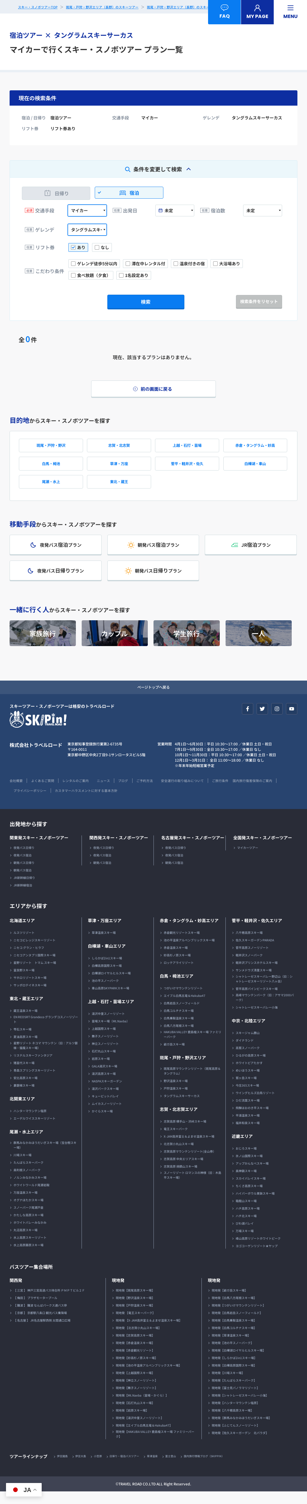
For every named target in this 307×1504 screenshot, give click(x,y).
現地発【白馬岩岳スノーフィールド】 (237, 1324)
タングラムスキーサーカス (182, 1107)
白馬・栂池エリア (176, 988)
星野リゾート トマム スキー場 (34, 974)
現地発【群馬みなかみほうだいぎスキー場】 (242, 1429)
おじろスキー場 (246, 1160)
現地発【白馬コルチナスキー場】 (234, 1339)
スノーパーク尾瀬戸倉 (28, 1219)
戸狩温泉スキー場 (176, 1100)
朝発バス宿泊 (22, 882)
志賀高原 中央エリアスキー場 (183, 1171)
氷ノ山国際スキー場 (249, 1168)
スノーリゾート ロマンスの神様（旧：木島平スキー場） (192, 1187)
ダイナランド (245, 1052)
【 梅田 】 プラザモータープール (35, 1309)
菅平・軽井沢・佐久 (187, 468)
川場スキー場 (22, 1167)
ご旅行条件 (242, 792)
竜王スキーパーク (176, 1141)
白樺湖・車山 (255, 468)
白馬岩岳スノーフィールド (182, 1015)
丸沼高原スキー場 (25, 1242)
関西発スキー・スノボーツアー (118, 850)
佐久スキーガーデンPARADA (255, 952)
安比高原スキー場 (25, 1089)
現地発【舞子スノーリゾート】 (137, 1399)
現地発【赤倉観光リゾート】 (135, 1362)
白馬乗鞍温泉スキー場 (179, 1030)
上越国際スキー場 (104, 1040)
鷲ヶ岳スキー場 (246, 1089)
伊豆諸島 (63, 1468)
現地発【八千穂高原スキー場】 (233, 1422)
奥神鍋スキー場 (246, 1183)
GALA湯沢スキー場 (104, 1078)
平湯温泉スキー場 (248, 1127)
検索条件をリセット (259, 301)
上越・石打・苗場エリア (111, 1013)
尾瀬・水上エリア (26, 1144)
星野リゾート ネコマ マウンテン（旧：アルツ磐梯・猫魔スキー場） (45, 1057)
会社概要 (17, 792)
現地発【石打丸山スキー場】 (135, 1414)
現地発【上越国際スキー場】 (135, 1384)
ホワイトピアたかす (249, 1074)
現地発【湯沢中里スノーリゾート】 (140, 1429)
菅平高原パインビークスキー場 (257, 1000)
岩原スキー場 (101, 1070)
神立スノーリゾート (105, 1055)
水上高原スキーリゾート (29, 1249)
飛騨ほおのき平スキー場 (252, 1119)
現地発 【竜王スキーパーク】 (135, 1324)
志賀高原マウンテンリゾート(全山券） (190, 1163)
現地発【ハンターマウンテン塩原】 (236, 1414)
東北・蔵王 (119, 488)
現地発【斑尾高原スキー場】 (135, 1302)
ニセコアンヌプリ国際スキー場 (34, 967)
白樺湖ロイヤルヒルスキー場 (111, 985)
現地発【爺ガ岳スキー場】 (230, 1302)
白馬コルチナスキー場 (179, 1022)
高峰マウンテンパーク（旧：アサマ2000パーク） (265, 1009)
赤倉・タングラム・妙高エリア (189, 932)
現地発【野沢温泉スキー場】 (135, 1309)
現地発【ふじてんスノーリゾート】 (236, 1437)
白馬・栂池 (50, 468)
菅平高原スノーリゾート (252, 959)
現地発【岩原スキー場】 (132, 1422)
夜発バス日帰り (23, 859)
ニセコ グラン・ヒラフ (28, 959)
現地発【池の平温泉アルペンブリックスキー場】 (149, 1377)
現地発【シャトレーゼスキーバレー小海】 (240, 1407)
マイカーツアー (247, 859)
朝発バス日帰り (23, 874)
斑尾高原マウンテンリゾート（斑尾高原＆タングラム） (192, 1082)
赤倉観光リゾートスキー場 (182, 944)
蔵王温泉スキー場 (25, 1022)
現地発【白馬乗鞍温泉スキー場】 (234, 1332)
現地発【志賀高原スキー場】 (135, 1347)
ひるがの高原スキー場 (251, 1067)
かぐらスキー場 (102, 1123)
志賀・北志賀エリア (179, 1121)
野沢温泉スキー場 (176, 1092)
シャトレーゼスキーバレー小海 (257, 1019)
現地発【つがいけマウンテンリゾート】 (239, 1317)
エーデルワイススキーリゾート (34, 1130)
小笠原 (101, 1468)
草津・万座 (119, 468)
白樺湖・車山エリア (107, 958)
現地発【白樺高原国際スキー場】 (234, 1377)
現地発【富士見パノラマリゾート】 (236, 1399)
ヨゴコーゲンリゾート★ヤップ (257, 1258)
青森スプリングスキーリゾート (34, 1082)
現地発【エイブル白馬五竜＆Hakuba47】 (144, 1437)
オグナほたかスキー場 (28, 1212)
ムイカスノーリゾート (107, 1115)
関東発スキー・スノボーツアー (39, 850)
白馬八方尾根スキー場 (179, 1037)
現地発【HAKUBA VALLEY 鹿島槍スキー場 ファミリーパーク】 (155, 1446)
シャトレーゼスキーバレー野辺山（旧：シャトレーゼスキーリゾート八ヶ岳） (264, 990)
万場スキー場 (245, 1243)
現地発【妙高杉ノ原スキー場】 (137, 1369)
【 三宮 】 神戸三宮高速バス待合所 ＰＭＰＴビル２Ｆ (49, 1302)
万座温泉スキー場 (25, 1204)
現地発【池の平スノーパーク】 (233, 1354)
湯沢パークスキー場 (105, 1100)
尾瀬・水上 (50, 488)
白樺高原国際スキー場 (107, 977)
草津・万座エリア (104, 932)
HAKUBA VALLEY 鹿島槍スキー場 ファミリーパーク (192, 1046)
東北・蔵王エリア (26, 1010)
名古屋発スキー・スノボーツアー (192, 850)
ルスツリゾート (23, 944)
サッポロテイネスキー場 (29, 997)
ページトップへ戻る (153, 699)
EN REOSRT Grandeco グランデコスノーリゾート (45, 1031)
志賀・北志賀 (119, 448)
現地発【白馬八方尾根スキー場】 (234, 1309)
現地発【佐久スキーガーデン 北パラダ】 (240, 1444)
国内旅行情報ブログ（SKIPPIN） (218, 1468)
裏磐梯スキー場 (23, 1097)
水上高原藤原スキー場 (28, 1257)
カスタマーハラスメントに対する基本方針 (141, 802)
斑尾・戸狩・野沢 (51, 448)
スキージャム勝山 (248, 1044)
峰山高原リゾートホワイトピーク (258, 1250)
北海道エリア (22, 932)
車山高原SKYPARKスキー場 (110, 1000)
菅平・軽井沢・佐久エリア (257, 932)
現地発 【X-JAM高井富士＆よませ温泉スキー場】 (149, 1332)
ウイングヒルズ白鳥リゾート (255, 1104)
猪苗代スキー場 (23, 1074)
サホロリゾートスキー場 (29, 989)
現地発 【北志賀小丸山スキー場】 (138, 1339)
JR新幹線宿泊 (22, 897)
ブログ (135, 792)
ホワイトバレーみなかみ (29, 1234)
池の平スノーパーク (105, 992)
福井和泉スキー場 (248, 1135)
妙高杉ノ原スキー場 (177, 967)
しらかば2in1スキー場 (107, 970)
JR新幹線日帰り (24, 889)
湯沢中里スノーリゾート (108, 1025)
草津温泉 (162, 1468)
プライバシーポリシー (80, 802)
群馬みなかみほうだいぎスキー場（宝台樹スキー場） (44, 1157)
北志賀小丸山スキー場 (179, 1156)
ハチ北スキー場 (246, 1228)
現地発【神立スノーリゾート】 (137, 1392)
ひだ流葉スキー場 (248, 1112)
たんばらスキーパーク (28, 1174)
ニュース (113, 792)
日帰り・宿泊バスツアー (131, 1468)
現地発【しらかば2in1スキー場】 (234, 1369)
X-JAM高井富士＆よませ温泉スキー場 (189, 1148)
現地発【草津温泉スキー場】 (231, 1347)
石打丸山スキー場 (104, 1063)
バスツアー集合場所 (34, 1278)
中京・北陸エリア (248, 1033)
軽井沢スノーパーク (249, 967)
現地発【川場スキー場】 (228, 1384)
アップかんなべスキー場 (252, 1175)
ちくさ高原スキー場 (249, 1198)
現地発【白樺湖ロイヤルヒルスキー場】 (239, 1362)
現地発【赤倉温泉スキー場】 (135, 1354)
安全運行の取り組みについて (200, 792)
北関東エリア (22, 1111)
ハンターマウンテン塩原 (29, 1122)
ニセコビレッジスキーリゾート (34, 952)
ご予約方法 (159, 792)
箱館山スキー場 (246, 1213)
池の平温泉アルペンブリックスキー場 (189, 952)
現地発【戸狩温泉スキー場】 (135, 1317)
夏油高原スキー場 (25, 1048)
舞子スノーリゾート (105, 1048)
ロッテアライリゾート (179, 974)
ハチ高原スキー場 (248, 1220)
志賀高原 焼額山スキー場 (180, 1178)
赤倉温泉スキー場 (176, 959)
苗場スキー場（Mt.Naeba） (111, 1033)
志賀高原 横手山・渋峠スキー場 (185, 1133)
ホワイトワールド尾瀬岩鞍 (31, 1197)
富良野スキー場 (23, 982)
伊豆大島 (83, 1468)
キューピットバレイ (105, 1108)
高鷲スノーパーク (248, 1059)
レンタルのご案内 (82, 792)
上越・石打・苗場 (187, 448)
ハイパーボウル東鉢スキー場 (255, 1205)
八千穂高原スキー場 (249, 944)
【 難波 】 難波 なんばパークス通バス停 (40, 1317)
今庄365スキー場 (247, 1097)
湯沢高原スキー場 (104, 1085)
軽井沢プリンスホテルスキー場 (257, 974)
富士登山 (182, 1468)
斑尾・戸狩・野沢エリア (183, 1069)
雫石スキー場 (22, 1041)
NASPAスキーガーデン (107, 1093)
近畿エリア (242, 1148)
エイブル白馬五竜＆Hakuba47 (184, 1007)
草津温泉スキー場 (104, 944)
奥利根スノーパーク (26, 1182)
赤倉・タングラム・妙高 (255, 448)
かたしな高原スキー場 (28, 1227)
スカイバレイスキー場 (251, 1190)
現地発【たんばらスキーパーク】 (234, 1392)
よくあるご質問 (45, 792)
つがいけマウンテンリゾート (183, 1000)
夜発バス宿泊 (22, 867)
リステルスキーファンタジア (32, 1067)
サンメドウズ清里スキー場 (254, 982)
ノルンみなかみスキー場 (29, 1189)
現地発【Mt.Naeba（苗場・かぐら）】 (142, 1407)
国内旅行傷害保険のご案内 (31, 802)
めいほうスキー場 (248, 1082)
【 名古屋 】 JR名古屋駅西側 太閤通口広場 (41, 1332)
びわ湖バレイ (245, 1235)
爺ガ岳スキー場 (174, 1056)
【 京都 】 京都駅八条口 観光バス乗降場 (40, 1324)
